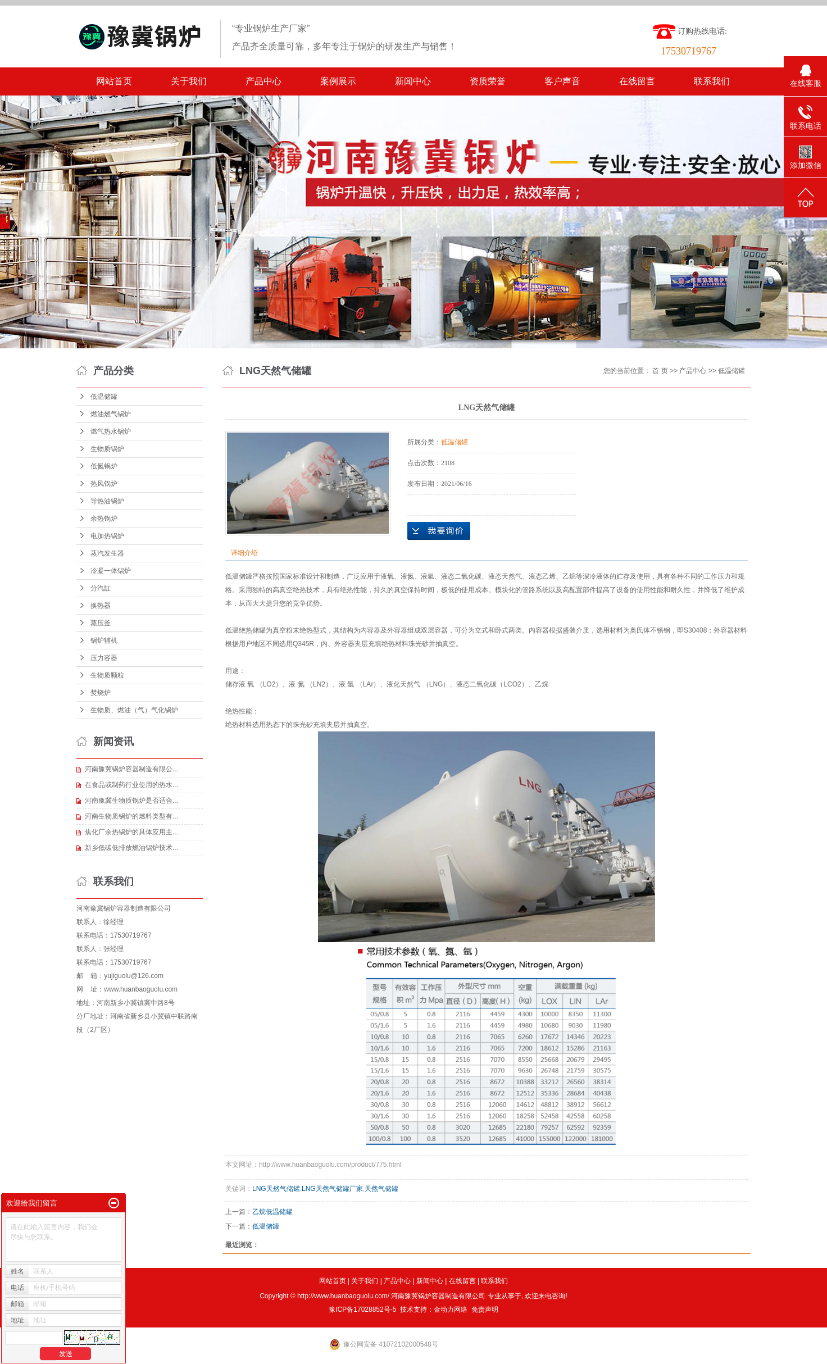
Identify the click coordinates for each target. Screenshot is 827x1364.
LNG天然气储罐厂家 (332, 1189)
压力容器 (103, 658)
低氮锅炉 (103, 466)
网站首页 (114, 81)
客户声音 (562, 81)
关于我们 (189, 81)
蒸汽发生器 (107, 553)
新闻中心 (413, 81)
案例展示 (338, 81)
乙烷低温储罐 (272, 1212)
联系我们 (712, 81)
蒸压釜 (100, 623)
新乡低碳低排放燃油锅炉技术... (131, 848)
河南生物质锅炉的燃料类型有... (131, 816)
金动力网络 (450, 1309)
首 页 (659, 371)
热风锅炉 (103, 484)
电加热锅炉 (107, 536)
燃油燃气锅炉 (110, 414)
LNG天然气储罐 (276, 1189)
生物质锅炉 (107, 449)
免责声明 (484, 1309)
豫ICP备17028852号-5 (362, 1309)
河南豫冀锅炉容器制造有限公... (131, 769)
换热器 (100, 606)
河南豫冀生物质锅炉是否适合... (131, 800)
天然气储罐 (381, 1189)
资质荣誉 (488, 81)
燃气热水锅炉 (110, 431)
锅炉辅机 (103, 640)
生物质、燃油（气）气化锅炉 (134, 710)
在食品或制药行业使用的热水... (131, 785)
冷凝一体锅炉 (110, 571)
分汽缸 (100, 588)
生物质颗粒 (107, 675)
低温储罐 (103, 397)
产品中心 (263, 81)
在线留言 (637, 81)
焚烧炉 (100, 693)
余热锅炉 (103, 518)
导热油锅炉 (107, 501)
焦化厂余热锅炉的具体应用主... (131, 832)
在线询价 (438, 531)
